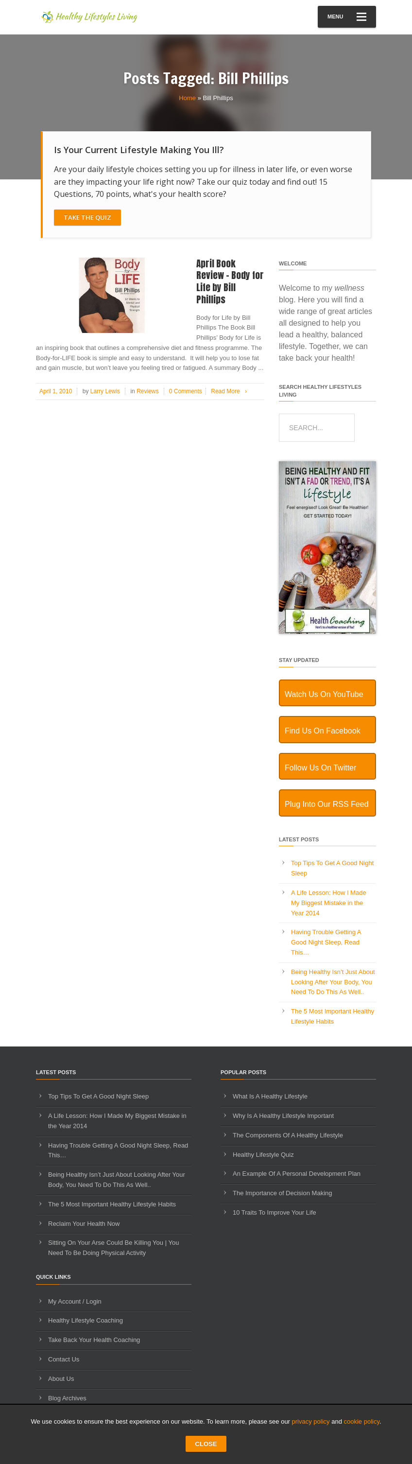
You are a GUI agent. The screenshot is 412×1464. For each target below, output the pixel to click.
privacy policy (311, 1421)
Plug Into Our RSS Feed (327, 804)
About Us (61, 1378)
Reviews (147, 391)
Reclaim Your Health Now (84, 1223)
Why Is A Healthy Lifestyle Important (283, 1115)
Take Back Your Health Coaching (94, 1339)
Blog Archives (67, 1398)
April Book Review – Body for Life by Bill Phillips (230, 281)
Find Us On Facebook (322, 731)
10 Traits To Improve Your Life (274, 1212)
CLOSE (206, 1443)
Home (187, 98)
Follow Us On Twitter (320, 768)
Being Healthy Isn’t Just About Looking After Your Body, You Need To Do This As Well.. (333, 982)
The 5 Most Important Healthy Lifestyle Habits (112, 1204)
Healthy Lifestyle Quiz (263, 1154)
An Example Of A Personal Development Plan (296, 1173)
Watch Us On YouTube (324, 694)
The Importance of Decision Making (282, 1193)
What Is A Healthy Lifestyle (270, 1096)
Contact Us (63, 1359)
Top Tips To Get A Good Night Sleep (98, 1096)
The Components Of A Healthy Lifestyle (288, 1135)
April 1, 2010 (55, 391)
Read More (230, 391)
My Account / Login (75, 1301)
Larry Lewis (105, 391)
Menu (346, 17)
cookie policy (361, 1421)
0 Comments (185, 391)
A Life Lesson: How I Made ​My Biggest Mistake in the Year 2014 (329, 903)
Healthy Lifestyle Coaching (85, 1320)
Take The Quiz (87, 217)
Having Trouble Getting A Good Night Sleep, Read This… (326, 942)
